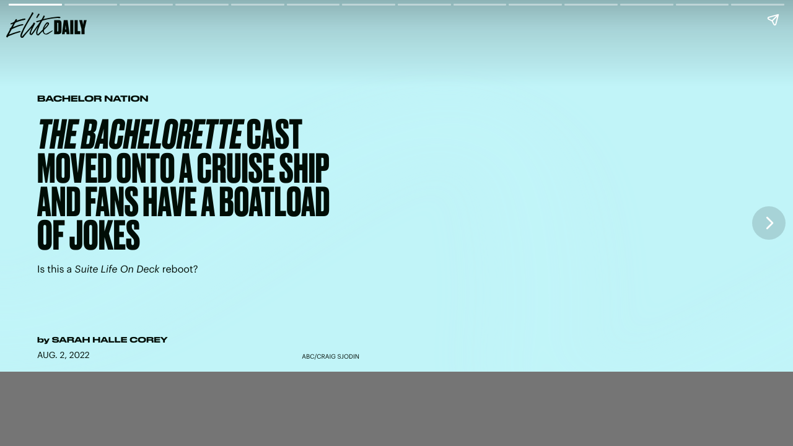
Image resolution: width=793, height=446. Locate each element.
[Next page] (769, 223)
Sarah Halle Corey (110, 340)
